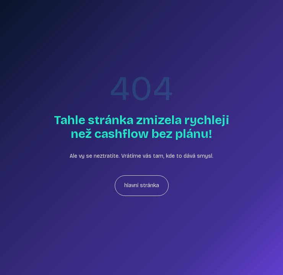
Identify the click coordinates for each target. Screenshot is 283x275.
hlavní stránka (141, 185)
